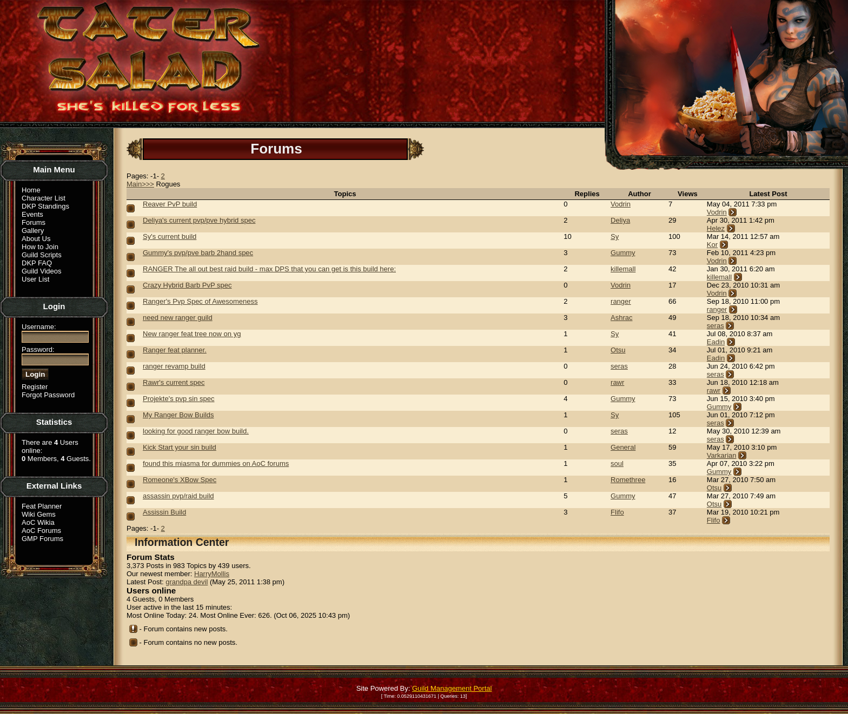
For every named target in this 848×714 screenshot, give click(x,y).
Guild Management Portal (452, 688)
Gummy (623, 253)
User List (35, 279)
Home (31, 190)
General (623, 447)
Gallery (33, 230)
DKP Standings (45, 206)
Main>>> (140, 184)
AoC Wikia (38, 522)
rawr (617, 382)
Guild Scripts (42, 255)
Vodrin (621, 204)
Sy (615, 236)
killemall (623, 269)
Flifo (617, 512)
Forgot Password (48, 395)
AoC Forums (41, 530)
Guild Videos (41, 271)
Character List (43, 198)
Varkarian (722, 455)
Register (35, 387)
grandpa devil (186, 582)
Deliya (620, 220)
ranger (621, 301)
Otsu (618, 350)
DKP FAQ (37, 263)
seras (715, 326)
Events (32, 214)
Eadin (716, 342)
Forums (33, 222)
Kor (712, 245)
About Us (36, 239)
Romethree (628, 480)
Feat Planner (42, 506)
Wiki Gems (39, 514)
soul (617, 463)
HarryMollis (211, 574)
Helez (716, 228)
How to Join (40, 247)
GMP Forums (42, 539)
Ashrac (621, 317)
